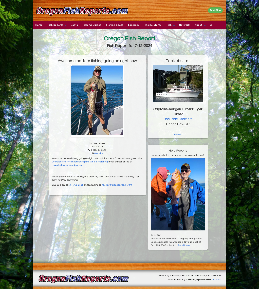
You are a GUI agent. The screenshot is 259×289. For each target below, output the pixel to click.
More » (177, 134)
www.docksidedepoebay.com (116, 185)
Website (98, 153)
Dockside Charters (177, 119)
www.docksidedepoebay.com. (68, 165)
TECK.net (216, 279)
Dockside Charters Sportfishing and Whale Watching (80, 162)
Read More (184, 245)
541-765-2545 (75, 185)
